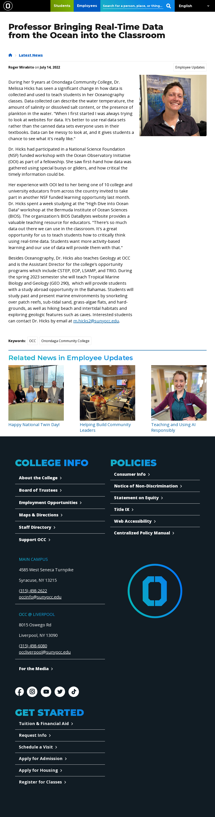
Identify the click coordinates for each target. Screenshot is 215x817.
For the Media (34, 668)
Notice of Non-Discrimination (146, 486)
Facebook (19, 692)
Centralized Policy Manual (142, 533)
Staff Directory (35, 527)
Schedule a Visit (36, 747)
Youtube (46, 691)
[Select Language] (193, 6)
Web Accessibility (133, 521)
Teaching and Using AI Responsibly (173, 427)
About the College (38, 478)
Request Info (33, 735)
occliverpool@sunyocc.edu (45, 652)
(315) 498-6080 (33, 646)
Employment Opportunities (48, 502)
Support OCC (32, 539)
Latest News (31, 55)
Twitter (60, 691)
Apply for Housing (38, 770)
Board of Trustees (38, 490)
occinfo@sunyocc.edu (40, 597)
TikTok (73, 691)
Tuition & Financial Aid (44, 723)
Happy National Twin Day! (34, 424)
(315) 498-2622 (33, 590)
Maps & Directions (38, 515)
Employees (87, 6)
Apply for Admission (41, 758)
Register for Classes (40, 782)
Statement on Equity (136, 497)
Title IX (121, 509)
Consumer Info (130, 474)
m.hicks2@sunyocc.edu (96, 321)
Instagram (32, 691)
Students (62, 6)
